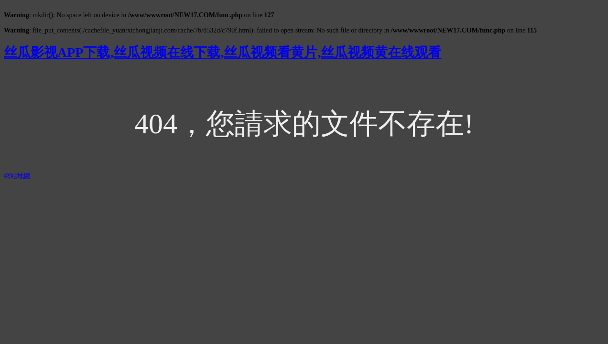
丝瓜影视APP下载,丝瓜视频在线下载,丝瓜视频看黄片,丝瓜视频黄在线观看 (222, 52)
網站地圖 (17, 176)
